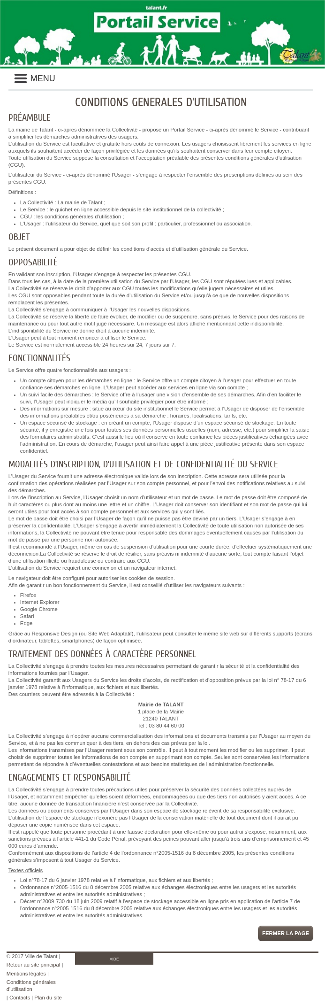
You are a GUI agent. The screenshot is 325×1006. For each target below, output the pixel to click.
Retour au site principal (33, 964)
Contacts (19, 997)
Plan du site (47, 997)
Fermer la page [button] (285, 933)
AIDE (114, 959)
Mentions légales (26, 973)
